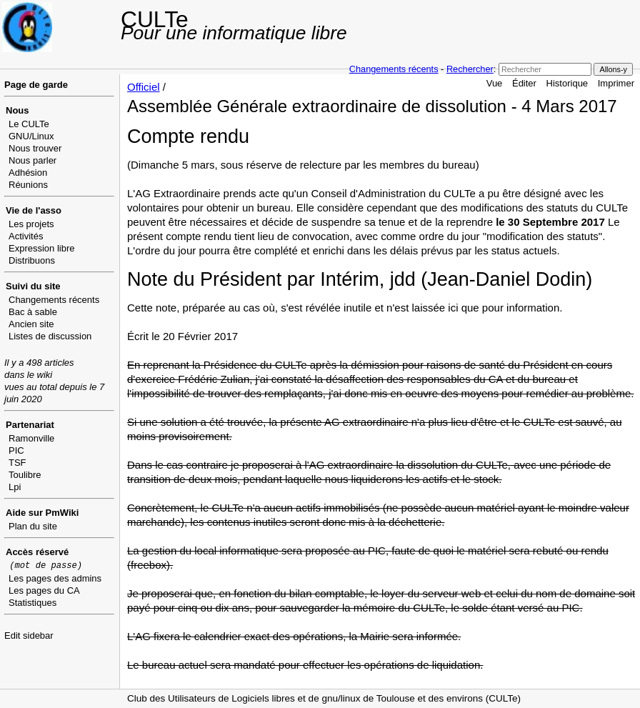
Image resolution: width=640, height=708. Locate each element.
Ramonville (31, 438)
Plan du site (33, 526)
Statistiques (32, 602)
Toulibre (25, 474)
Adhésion (28, 172)
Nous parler (32, 160)
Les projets (31, 224)
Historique (567, 83)
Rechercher (470, 69)
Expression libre (42, 248)
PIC (16, 450)
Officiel (143, 87)
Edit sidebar (29, 635)
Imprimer (616, 83)
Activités (26, 236)
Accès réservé (37, 552)
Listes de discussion (50, 336)
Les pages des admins (55, 578)
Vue (494, 83)
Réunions (28, 184)
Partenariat (30, 424)
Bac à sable (33, 311)
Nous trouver (35, 148)
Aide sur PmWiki (42, 512)
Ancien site (31, 324)
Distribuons (32, 260)
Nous (17, 110)
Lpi (15, 487)
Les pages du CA (44, 590)
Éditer (524, 83)
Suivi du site (33, 286)
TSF (17, 462)
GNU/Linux (31, 136)
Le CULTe (29, 124)
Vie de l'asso (33, 210)
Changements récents (394, 69)
